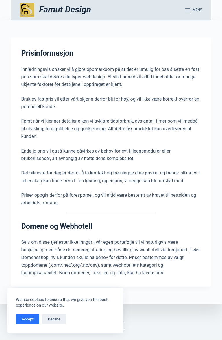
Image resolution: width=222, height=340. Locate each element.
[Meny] (193, 10)
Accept (28, 319)
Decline (54, 319)
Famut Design (65, 9)
